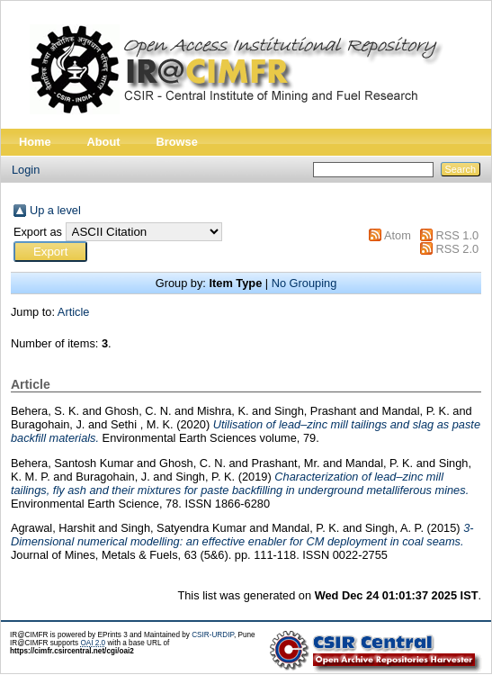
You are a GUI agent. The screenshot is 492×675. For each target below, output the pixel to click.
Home (35, 141)
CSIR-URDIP (213, 635)
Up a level (55, 210)
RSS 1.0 (457, 235)
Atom (397, 235)
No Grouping (304, 283)
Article (74, 312)
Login (26, 169)
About (104, 141)
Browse (177, 141)
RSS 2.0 (457, 249)
